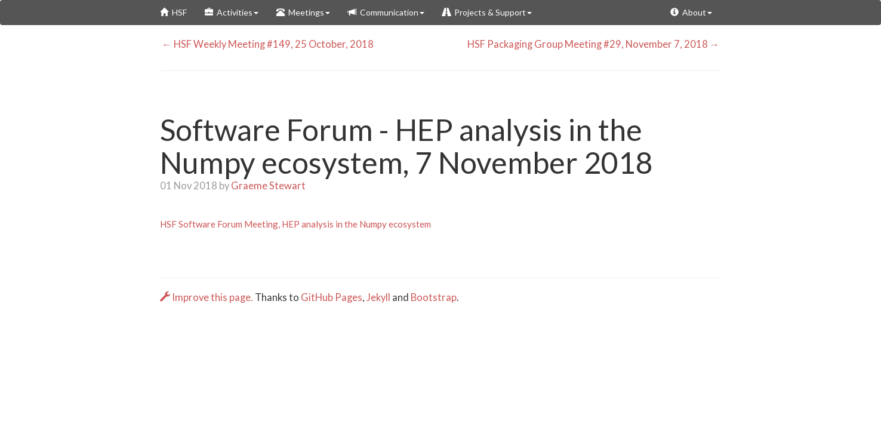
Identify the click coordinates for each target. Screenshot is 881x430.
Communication (386, 12)
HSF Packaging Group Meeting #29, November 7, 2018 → (594, 44)
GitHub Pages (331, 297)
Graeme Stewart (268, 186)
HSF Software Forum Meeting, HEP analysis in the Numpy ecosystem (295, 224)
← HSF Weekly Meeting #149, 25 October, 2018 (267, 44)
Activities (231, 12)
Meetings (303, 12)
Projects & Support (487, 12)
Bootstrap (434, 297)
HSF (173, 12)
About (691, 12)
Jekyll (378, 297)
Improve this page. (207, 297)
